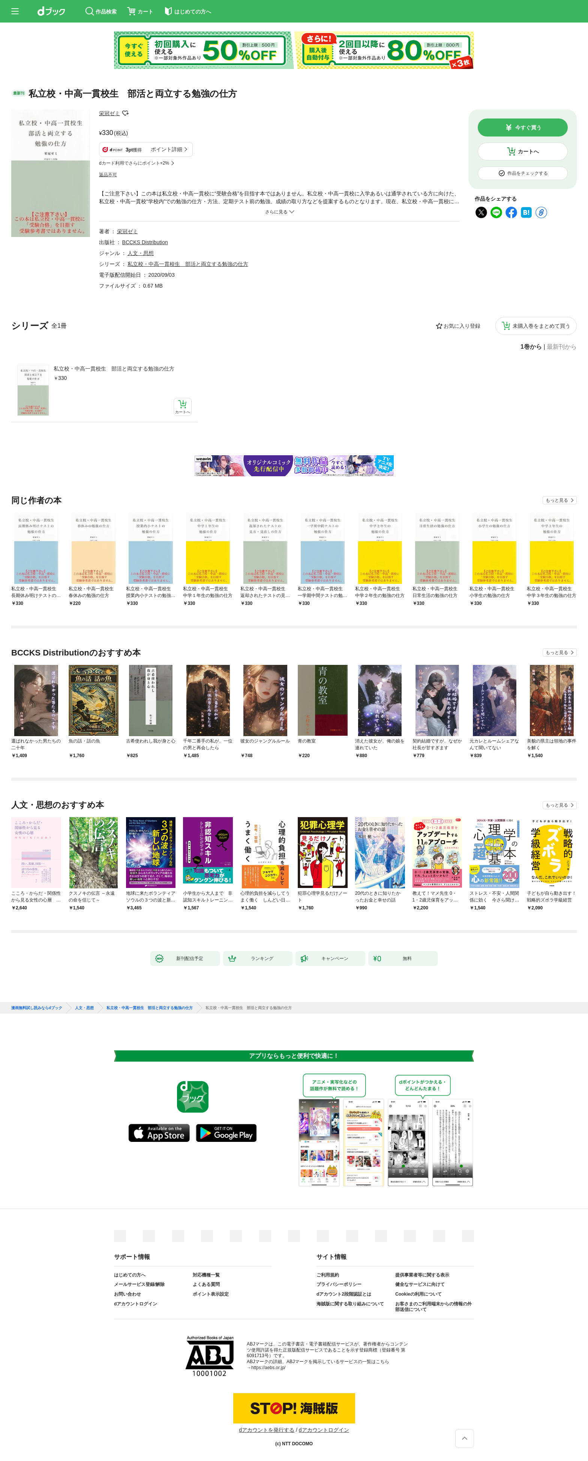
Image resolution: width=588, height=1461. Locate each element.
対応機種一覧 (206, 1275)
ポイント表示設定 (211, 1294)
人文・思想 (141, 253)
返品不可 (108, 174)
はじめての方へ (130, 1275)
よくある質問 (206, 1284)
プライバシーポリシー (339, 1284)
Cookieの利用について (418, 1294)
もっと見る (557, 500)
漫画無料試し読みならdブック (36, 1008)
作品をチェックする (527, 173)
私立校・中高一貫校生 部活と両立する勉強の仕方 (114, 369)
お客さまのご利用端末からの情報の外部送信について (433, 1306)
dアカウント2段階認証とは (343, 1294)
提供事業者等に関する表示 (422, 1275)
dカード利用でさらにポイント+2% (134, 163)
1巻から (531, 347)
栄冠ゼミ (109, 113)
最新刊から (562, 347)
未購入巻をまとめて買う (541, 326)
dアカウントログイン (135, 1303)
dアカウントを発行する (266, 1430)
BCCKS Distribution (145, 242)
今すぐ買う (528, 127)
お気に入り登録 (462, 326)
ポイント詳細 (166, 149)
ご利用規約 (327, 1275)
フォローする (125, 113)
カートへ (528, 151)
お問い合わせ (127, 1294)
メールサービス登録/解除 (139, 1284)
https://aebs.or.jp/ (268, 1367)
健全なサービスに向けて (420, 1284)
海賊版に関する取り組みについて (350, 1303)
